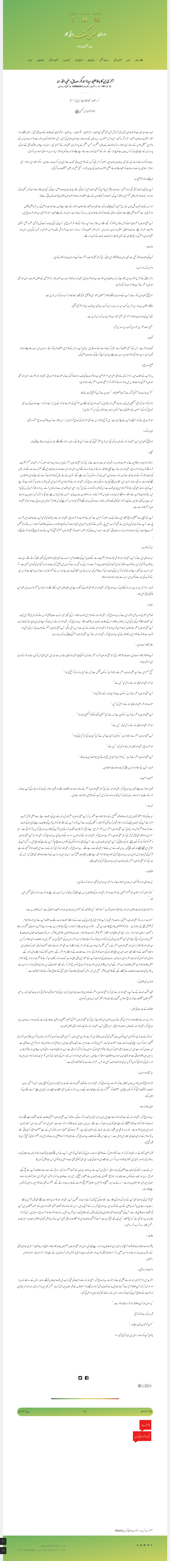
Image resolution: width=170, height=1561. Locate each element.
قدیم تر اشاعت (146, 1411)
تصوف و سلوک (53, 60)
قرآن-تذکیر (117, 60)
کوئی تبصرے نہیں (63, 86)
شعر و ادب (66, 60)
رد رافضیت (94, 86)
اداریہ (128, 60)
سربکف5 (87, 86)
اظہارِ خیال (40, 60)
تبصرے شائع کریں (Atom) (126, 1531)
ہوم (85, 1411)
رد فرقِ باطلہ (90, 60)
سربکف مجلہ (44, 1546)
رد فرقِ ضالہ (78, 60)
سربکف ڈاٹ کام (32, 1550)
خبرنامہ (29, 60)
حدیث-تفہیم (104, 60)
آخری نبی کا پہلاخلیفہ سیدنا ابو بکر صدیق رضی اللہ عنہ (85, 81)
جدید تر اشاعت (24, 1411)
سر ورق (139, 60)
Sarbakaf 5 (77, 86)
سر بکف (85, 34)
